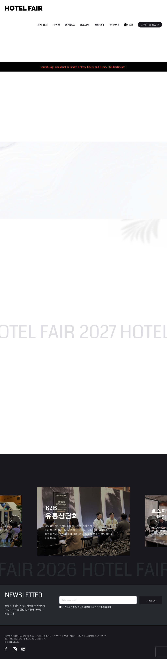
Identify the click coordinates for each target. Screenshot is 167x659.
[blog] (23, 647)
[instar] (14, 647)
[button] (14, 521)
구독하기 (151, 600)
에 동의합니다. (85, 607)
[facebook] (6, 647)
